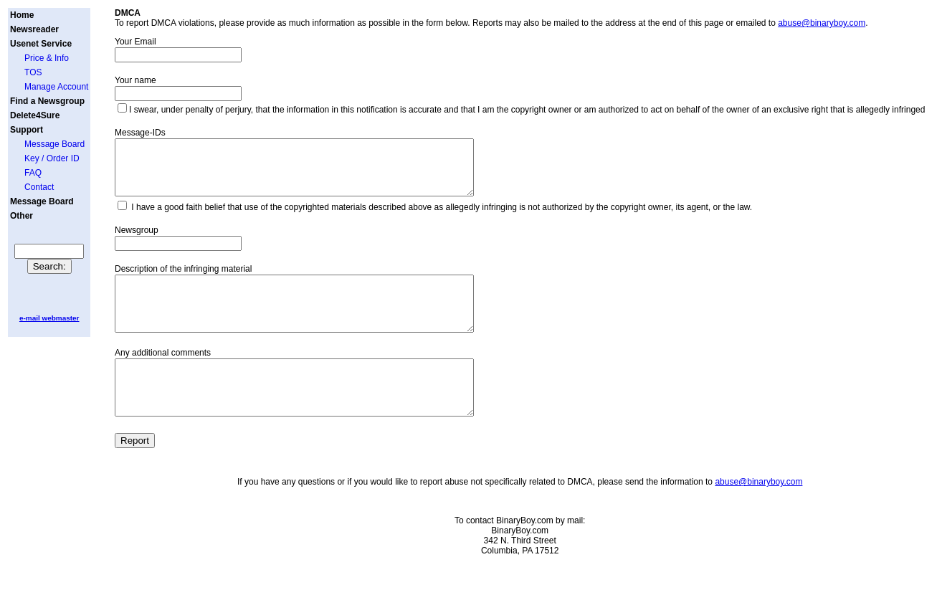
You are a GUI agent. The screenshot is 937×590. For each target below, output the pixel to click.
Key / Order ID (52, 158)
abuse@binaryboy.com (821, 23)
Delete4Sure (35, 115)
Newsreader (34, 29)
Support (26, 130)
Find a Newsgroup (47, 101)
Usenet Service (41, 44)
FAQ (33, 173)
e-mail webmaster (49, 318)
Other (21, 216)
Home (22, 15)
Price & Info (46, 58)
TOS (33, 72)
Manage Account (56, 87)
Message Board (54, 144)
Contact (39, 187)
